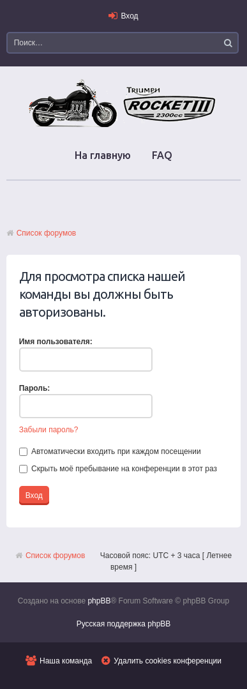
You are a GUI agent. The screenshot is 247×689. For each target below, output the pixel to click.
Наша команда (66, 660)
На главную (103, 155)
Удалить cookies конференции (167, 660)
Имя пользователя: (56, 341)
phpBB (98, 600)
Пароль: (34, 388)
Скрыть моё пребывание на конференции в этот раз (118, 468)
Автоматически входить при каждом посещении (110, 451)
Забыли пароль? (49, 429)
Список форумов (47, 233)
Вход (129, 15)
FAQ (162, 155)
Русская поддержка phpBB (124, 623)
